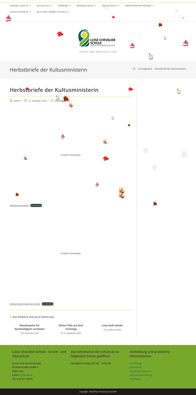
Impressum (135, 378)
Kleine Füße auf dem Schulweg (71, 327)
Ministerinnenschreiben (19, 205)
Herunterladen (36, 205)
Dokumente (136, 367)
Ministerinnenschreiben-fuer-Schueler (25, 304)
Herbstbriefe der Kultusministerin (170, 68)
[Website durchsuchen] (183, 18)
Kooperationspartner (140, 371)
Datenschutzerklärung (141, 375)
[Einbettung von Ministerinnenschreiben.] (71, 155)
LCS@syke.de (25, 375)
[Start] (134, 68)
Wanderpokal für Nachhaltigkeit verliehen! (30, 327)
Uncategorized (62, 100)
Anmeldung (135, 363)
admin (17, 100)
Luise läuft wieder (112, 325)
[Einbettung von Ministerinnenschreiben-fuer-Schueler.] (71, 253)
